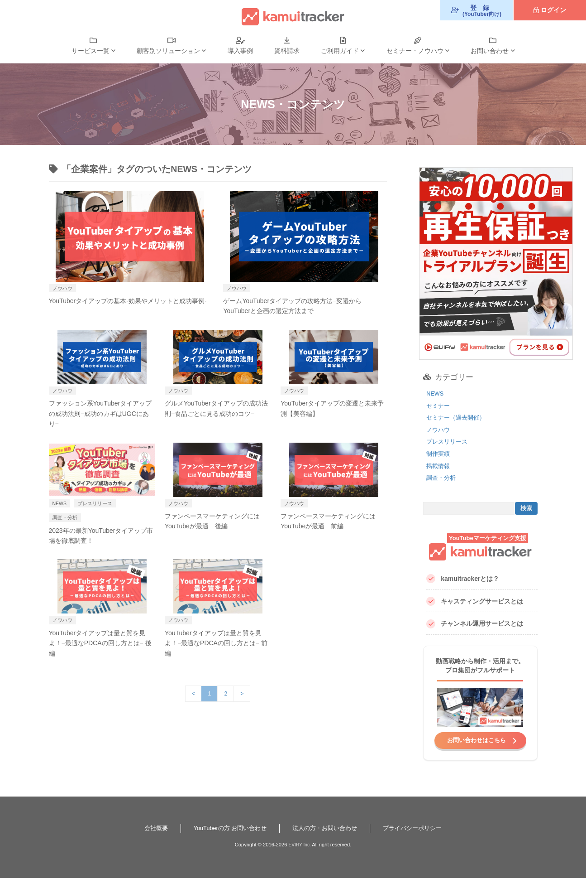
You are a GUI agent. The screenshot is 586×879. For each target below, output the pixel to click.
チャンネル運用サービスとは (474, 624)
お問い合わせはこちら (476, 740)
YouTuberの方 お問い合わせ (226, 828)
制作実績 (439, 453)
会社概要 (148, 828)
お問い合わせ (490, 50)
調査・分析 (442, 477)
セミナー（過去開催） (458, 417)
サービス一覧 (90, 50)
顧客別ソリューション (168, 50)
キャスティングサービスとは (474, 601)
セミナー (439, 405)
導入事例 (240, 50)
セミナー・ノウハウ (414, 50)
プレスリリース (448, 441)
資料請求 (287, 50)
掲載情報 (439, 465)
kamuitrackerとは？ (462, 579)
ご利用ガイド (340, 50)
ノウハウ (439, 429)
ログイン (553, 10)
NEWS (435, 393)
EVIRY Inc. (299, 845)
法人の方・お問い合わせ (327, 828)
